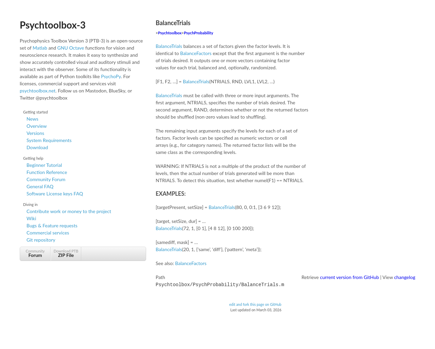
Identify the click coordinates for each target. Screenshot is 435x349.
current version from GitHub (349, 277)
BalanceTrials (169, 46)
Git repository (41, 240)
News (32, 119)
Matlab (40, 48)
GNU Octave (70, 48)
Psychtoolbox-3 (53, 25)
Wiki (31, 218)
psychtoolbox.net (37, 90)
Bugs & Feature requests (52, 225)
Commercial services (48, 232)
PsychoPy (111, 76)
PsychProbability (198, 33)
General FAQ (40, 186)
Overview (37, 126)
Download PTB (66, 253)
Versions (35, 133)
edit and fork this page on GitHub (255, 304)
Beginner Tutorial (44, 165)
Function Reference (47, 172)
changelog (404, 277)
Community (35, 253)
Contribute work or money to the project (69, 211)
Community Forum (46, 179)
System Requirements (49, 140)
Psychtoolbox (170, 33)
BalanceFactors (195, 53)
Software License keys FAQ (55, 193)
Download (37, 147)
